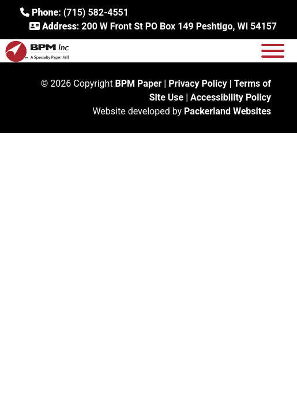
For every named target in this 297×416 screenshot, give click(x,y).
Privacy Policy (197, 83)
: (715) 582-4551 (74, 12)
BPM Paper (138, 83)
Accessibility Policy (230, 97)
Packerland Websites (227, 111)
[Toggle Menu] (273, 51)
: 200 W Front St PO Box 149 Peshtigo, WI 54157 (153, 26)
